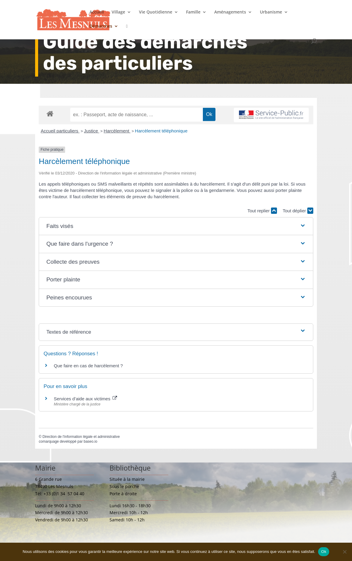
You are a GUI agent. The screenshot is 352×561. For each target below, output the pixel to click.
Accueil (96, 12)
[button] (176, 226)
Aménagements (230, 12)
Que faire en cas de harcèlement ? (88, 365)
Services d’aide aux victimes (85, 398)
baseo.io (90, 441)
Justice (91, 130)
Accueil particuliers (60, 130)
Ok (323, 551)
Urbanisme (271, 12)
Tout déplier (298, 211)
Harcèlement (117, 130)
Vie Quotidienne (155, 12)
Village (118, 12)
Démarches (100, 26)
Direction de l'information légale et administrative (81, 437)
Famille (193, 12)
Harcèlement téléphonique (161, 130)
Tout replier (262, 211)
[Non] (344, 552)
